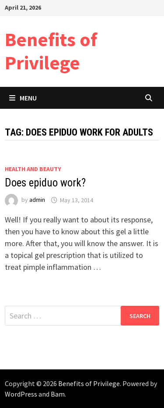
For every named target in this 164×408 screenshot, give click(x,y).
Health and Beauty (33, 169)
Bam (58, 394)
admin (37, 200)
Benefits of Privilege (51, 51)
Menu (23, 97)
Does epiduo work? (45, 182)
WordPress (21, 394)
